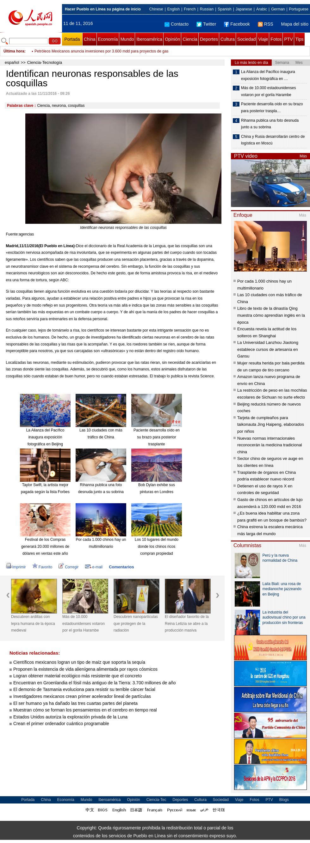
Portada (72, 39)
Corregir (68, 567)
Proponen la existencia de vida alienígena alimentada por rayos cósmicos (85, 669)
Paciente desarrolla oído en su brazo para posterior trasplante (156, 437)
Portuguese (298, 9)
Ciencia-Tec (156, 799)
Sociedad (246, 39)
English (173, 9)
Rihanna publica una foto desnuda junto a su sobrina (270, 124)
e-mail (94, 567)
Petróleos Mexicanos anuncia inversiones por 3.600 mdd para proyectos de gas (101, 51)
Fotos (276, 39)
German (278, 9)
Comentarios (121, 567)
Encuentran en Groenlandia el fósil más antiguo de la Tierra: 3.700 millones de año (94, 682)
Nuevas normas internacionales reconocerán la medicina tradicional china (269, 445)
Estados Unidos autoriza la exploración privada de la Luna (70, 716)
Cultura (227, 39)
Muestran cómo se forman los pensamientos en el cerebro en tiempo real (85, 709)
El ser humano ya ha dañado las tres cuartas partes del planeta (75, 703)
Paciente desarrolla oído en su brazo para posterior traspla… (272, 107)
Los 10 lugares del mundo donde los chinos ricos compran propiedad (156, 546)
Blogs (284, 799)
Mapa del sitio (294, 24)
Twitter (206, 24)
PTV (288, 39)
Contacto (176, 24)
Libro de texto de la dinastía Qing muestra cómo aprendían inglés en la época (271, 315)
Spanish (224, 9)
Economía (108, 39)
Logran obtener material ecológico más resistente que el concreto (77, 675)
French (189, 9)
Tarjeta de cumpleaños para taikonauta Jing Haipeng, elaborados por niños (270, 424)
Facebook (237, 24)
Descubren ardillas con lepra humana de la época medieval (33, 623)
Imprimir (16, 567)
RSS (265, 24)
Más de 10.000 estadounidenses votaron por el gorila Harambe (83, 623)
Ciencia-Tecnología (44, 62)
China (90, 39)
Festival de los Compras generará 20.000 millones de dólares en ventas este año (45, 546)
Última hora (13, 51)
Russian (207, 9)
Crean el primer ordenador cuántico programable (61, 723)
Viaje (263, 39)
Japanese (244, 9)
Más (303, 156)
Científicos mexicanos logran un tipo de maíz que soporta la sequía (79, 662)
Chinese (156, 9)
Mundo (127, 39)
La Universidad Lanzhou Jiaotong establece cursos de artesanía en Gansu (267, 349)
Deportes (209, 39)
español (12, 62)
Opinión (172, 39)
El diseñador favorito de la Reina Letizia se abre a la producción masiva (187, 623)
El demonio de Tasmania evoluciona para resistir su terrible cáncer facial (84, 689)
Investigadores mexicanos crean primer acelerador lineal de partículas (82, 696)
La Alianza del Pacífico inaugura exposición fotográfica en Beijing (45, 437)
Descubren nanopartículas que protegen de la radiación (136, 623)
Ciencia (190, 39)
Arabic (261, 9)
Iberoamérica (149, 39)
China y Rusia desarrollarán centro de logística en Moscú (273, 140)
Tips (299, 39)
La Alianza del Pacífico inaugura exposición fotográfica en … (268, 75)
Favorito (42, 567)
